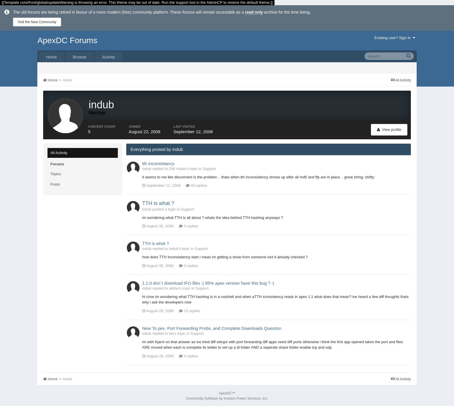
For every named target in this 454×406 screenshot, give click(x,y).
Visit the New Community (37, 22)
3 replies (188, 225)
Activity (108, 57)
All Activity (58, 152)
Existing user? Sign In (394, 38)
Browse (79, 57)
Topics (55, 173)
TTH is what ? (158, 203)
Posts (55, 183)
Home (51, 57)
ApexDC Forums (67, 40)
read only (254, 12)
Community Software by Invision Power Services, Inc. (227, 398)
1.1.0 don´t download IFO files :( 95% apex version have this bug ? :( (208, 282)
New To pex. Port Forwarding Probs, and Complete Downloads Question (211, 327)
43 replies (196, 185)
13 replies (189, 310)
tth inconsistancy (158, 162)
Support (209, 168)
